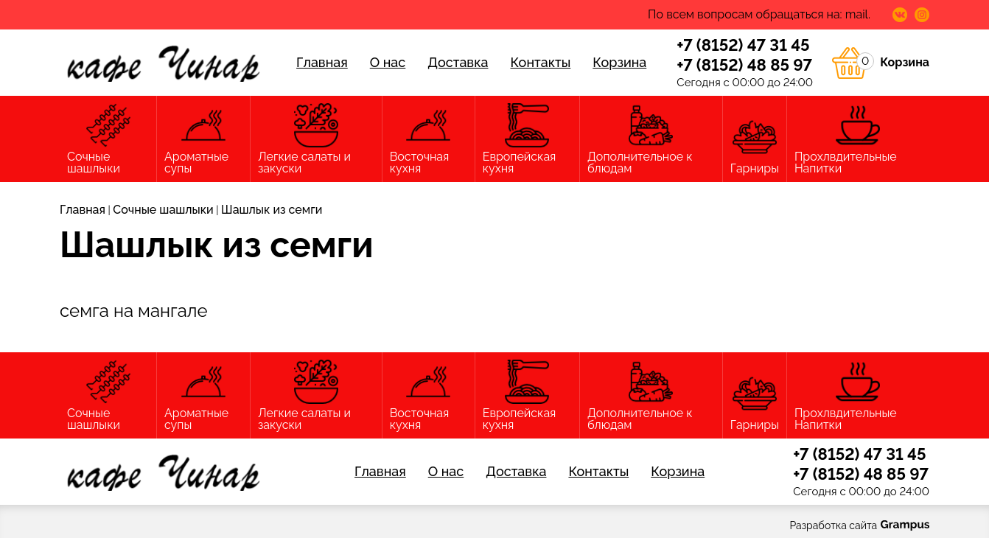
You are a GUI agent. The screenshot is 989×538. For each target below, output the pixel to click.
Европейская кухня (527, 139)
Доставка (457, 62)
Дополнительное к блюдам (651, 139)
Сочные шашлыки (108, 139)
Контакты (540, 62)
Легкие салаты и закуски (316, 139)
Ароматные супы (203, 139)
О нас (388, 62)
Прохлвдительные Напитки (858, 139)
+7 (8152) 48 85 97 (744, 65)
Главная (322, 62)
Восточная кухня (428, 139)
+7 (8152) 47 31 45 (743, 45)
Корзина (619, 62)
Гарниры (754, 145)
